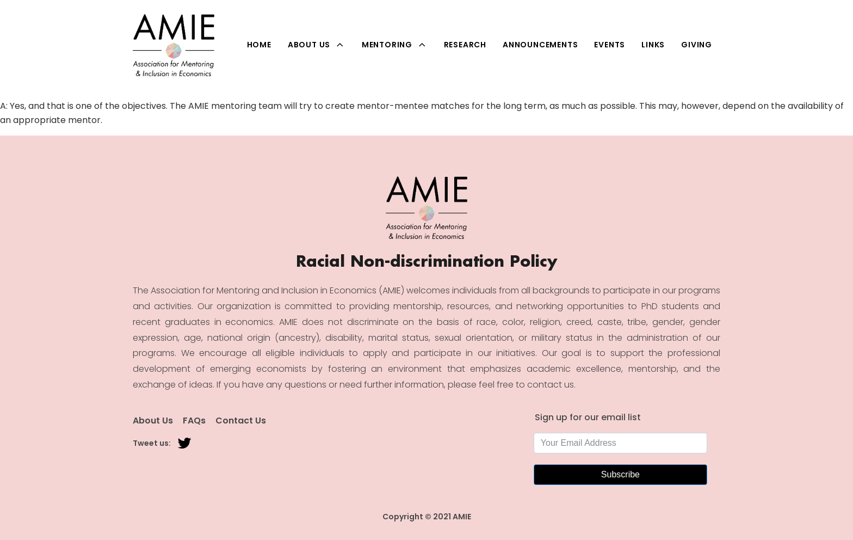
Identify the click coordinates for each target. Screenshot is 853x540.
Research (465, 44)
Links (653, 44)
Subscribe (620, 474)
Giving (696, 44)
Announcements (540, 44)
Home (259, 44)
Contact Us (240, 421)
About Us (316, 45)
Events (609, 44)
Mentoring (395, 45)
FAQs (194, 421)
